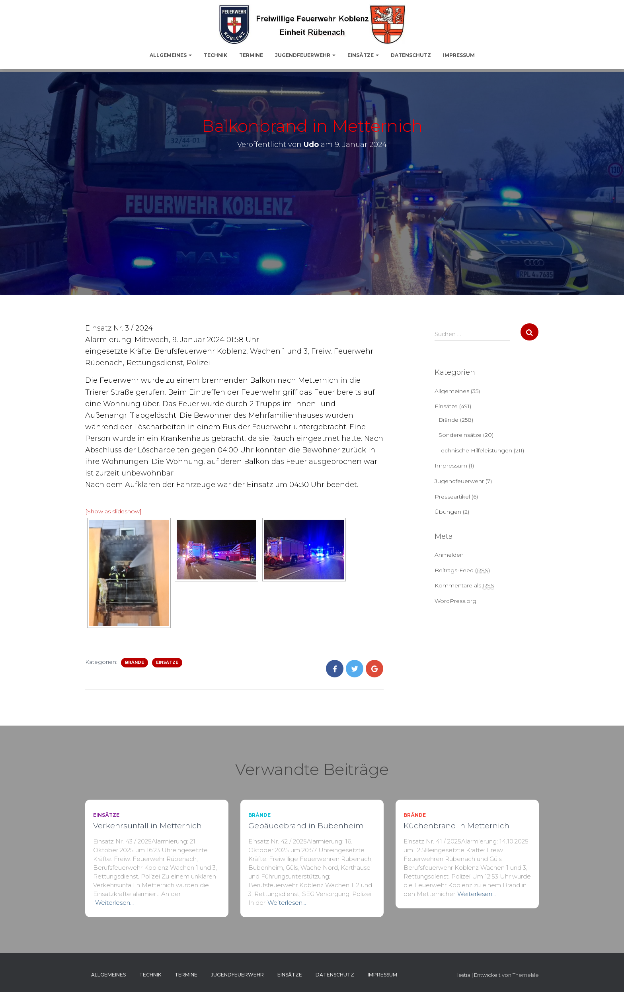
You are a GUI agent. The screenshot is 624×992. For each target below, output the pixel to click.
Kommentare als (464, 585)
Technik (215, 55)
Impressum (459, 55)
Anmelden (449, 554)
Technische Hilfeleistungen (475, 450)
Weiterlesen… (114, 902)
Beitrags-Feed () (462, 570)
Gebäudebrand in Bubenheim (306, 825)
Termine (251, 55)
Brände (134, 662)
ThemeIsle (526, 975)
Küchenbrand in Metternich (456, 825)
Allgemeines (171, 55)
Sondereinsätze (460, 434)
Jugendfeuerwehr (305, 55)
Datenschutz (411, 55)
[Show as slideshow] (113, 511)
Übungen (448, 511)
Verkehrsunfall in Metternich (147, 825)
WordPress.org (455, 601)
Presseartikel (452, 496)
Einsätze (363, 55)
